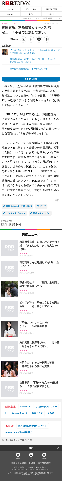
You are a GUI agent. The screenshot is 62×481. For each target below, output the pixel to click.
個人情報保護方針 (44, 463)
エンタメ (10, 14)
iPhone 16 (25, 406)
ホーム (10, 9)
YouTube (44, 458)
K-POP (51, 413)
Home (18, 458)
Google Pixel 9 (19, 413)
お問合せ (14, 463)
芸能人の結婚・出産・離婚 (19, 206)
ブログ (42, 206)
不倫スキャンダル (41, 213)
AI (6, 413)
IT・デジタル (31, 9)
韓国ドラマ (37, 413)
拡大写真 (33, 79)
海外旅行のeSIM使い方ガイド (32, 426)
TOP (31, 448)
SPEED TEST (51, 9)
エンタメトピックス (15, 213)
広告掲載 (23, 463)
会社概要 (32, 463)
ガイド (51, 14)
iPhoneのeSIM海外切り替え (18, 432)
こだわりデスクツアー (46, 406)
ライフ (30, 14)
